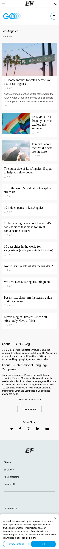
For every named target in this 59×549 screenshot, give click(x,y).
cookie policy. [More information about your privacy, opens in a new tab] (29, 538)
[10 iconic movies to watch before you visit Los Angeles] (29, 76)
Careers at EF (10, 484)
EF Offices (9, 469)
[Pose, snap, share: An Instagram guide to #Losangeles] (29, 301)
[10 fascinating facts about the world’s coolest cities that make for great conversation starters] (29, 229)
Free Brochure (29, 409)
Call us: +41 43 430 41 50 (29, 399)
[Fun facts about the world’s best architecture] (29, 150)
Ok (43, 544)
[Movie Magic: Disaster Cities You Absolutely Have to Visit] (29, 321)
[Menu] (53, 16)
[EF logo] (29, 451)
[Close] (55, 518)
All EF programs (11, 477)
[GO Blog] (12, 16)
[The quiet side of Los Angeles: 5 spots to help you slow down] (29, 172)
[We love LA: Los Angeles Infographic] (29, 283)
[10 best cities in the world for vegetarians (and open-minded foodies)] (29, 250)
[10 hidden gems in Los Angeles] (29, 209)
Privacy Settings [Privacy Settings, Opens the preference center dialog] (16, 544)
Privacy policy (10, 508)
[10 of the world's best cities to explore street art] (29, 192)
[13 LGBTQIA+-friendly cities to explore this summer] (29, 125)
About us (8, 462)
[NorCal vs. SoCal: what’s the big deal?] (29, 268)
